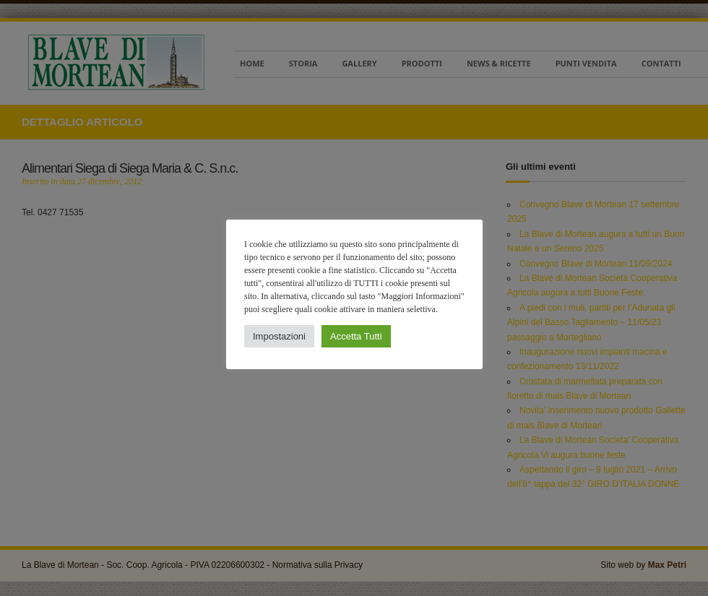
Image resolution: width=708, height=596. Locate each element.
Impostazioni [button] (279, 336)
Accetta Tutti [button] (355, 336)
